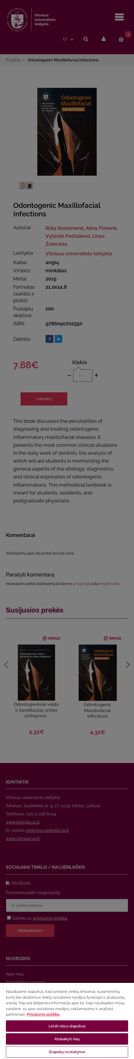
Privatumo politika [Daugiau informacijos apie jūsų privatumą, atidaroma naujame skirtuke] (43, 1014)
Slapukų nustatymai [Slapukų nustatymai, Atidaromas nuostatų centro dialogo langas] (67, 1052)
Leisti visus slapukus (67, 1026)
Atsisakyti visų (67, 1039)
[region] (67, 1020)
